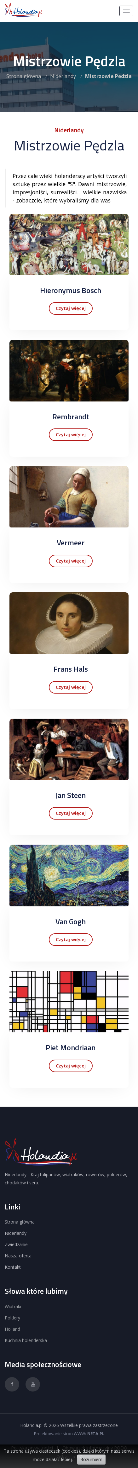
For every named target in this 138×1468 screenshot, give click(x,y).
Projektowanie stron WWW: (60, 1433)
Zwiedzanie (16, 1244)
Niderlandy (63, 76)
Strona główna (23, 76)
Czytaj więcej (71, 308)
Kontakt (13, 1267)
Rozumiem (91, 1459)
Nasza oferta (18, 1256)
